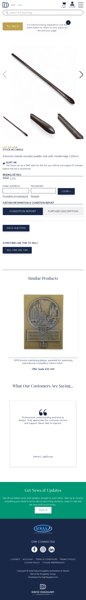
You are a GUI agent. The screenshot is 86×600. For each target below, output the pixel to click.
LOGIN (72, 7)
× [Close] (68, 22)
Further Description (63, 211)
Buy (13, 5)
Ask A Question (16, 228)
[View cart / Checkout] (64, 3)
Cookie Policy (32, 562)
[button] (81, 74)
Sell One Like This (17, 250)
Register (35, 196)
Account (28, 559)
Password (37, 186)
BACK (13, 26)
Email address (11, 186)
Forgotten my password (15, 196)
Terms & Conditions (46, 559)
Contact (15, 559)
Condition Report (23, 211)
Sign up (43, 510)
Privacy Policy (68, 559)
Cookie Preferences (53, 562)
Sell (20, 5)
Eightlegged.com (50, 577)
